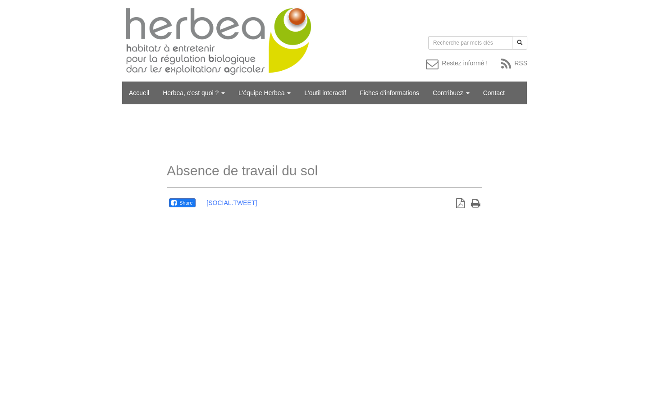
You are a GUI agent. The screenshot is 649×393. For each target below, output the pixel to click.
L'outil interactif (325, 92)
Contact (494, 92)
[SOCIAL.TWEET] (231, 202)
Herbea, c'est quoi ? (194, 92)
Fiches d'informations (389, 92)
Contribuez (451, 92)
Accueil (139, 92)
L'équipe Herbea (264, 92)
